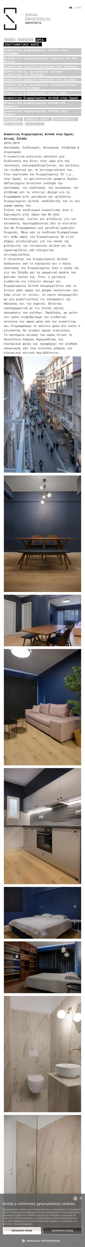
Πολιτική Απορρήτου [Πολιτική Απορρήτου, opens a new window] (23, 1224)
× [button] (80, 1198)
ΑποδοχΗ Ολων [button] (22, 1230)
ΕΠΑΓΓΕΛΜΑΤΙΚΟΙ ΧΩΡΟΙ (22, 44)
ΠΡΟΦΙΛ (10, 40)
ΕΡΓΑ (40, 40)
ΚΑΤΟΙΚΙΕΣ (12, 119)
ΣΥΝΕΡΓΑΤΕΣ (13, 124)
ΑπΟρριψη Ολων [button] (62, 1230)
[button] (42, 1240)
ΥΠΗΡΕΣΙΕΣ (25, 40)
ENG (79, 7)
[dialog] (42, 1220)
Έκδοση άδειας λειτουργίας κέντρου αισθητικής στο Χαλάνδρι (33, 72)
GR (70, 7)
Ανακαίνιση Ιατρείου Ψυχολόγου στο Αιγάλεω (40, 79)
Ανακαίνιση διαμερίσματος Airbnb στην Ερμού (41, 98)
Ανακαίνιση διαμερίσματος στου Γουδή (35, 93)
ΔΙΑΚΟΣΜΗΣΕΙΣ (64, 119)
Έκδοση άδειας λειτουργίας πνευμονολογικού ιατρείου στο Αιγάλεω (40, 86)
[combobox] (75, 1198)
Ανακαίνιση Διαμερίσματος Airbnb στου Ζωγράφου (35, 51)
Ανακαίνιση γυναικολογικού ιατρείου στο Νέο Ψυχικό (40, 59)
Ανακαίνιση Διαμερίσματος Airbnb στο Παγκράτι (35, 104)
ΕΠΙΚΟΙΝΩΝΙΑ (35, 124)
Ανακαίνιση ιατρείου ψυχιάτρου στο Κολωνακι (41, 66)
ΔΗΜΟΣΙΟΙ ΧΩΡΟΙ (37, 119)
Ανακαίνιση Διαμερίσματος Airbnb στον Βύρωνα (35, 112)
